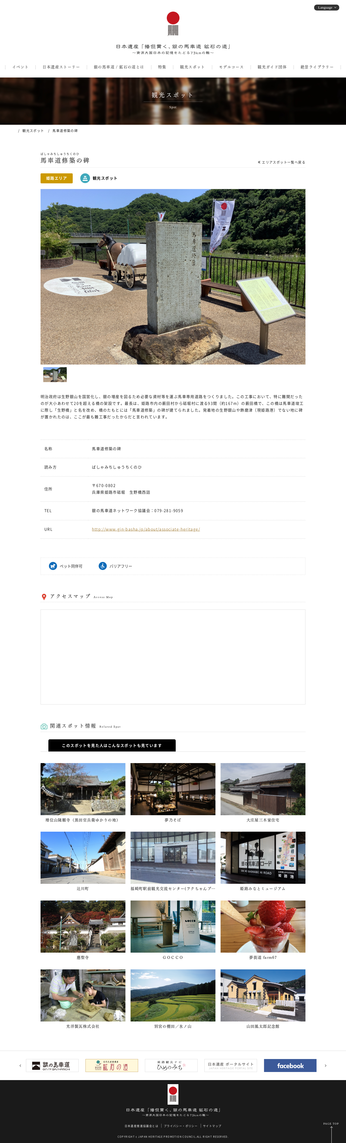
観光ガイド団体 (272, 67)
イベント (20, 67)
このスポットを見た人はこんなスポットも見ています (112, 745)
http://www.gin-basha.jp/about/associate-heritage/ (146, 529)
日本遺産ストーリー (61, 67)
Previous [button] (20, 1065)
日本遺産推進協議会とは (141, 1126)
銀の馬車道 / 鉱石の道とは (119, 67)
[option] (173, 277)
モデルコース (231, 67)
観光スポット (192, 67)
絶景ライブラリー (317, 67)
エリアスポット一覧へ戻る (283, 162)
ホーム (12, 130)
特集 (162, 67)
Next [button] (325, 1065)
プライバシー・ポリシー (181, 1126)
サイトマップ (212, 1126)
